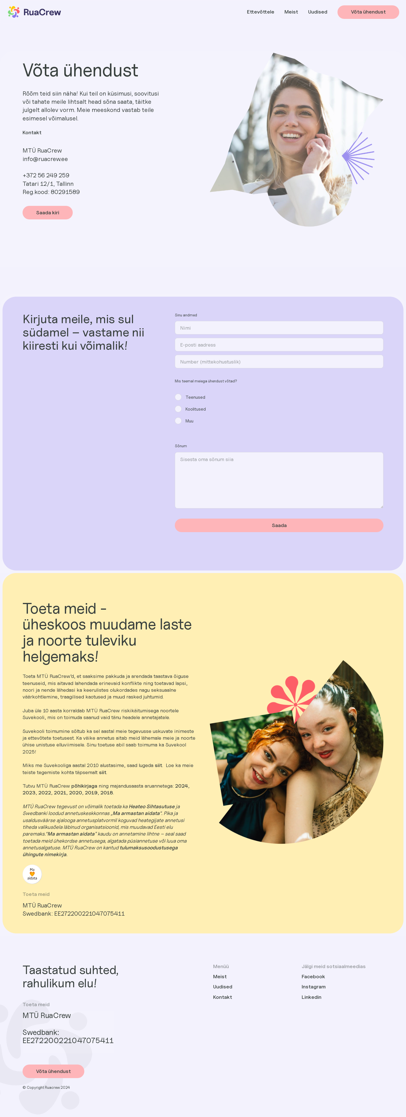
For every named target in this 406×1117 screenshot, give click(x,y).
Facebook (313, 976)
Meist (291, 12)
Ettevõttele (260, 12)
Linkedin (311, 997)
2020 (75, 793)
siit (158, 765)
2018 (106, 793)
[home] (34, 12)
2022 (44, 793)
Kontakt (222, 997)
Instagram (314, 987)
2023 (29, 793)
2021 (60, 793)
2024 (181, 786)
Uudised (317, 12)
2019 (91, 793)
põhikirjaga (84, 786)
